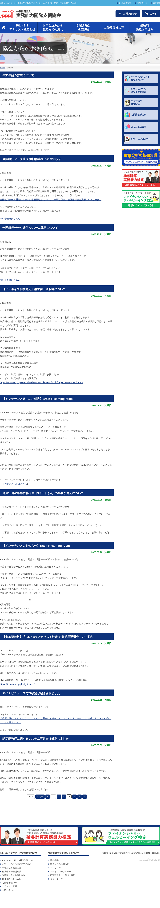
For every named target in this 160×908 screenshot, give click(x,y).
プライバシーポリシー (60, 871)
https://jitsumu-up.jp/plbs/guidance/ (17, 684)
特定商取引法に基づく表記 (62, 875)
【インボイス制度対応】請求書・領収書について (34, 289)
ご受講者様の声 (135, 115)
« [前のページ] (47, 796)
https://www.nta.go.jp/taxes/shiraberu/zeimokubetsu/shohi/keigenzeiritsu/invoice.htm (41, 382)
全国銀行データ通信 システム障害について (30, 227)
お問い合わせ (142, 3)
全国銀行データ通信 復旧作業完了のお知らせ (31, 159)
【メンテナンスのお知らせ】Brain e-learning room (36, 545)
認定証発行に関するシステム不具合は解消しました (35, 738)
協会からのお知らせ (59, 864)
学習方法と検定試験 (83, 27)
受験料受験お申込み (144, 27)
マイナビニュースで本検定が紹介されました (31, 693)
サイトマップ (56, 879)
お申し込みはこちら (137, 139)
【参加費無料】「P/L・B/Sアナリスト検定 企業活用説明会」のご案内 (47, 636)
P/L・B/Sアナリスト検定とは (22, 27)
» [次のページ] (84, 796)
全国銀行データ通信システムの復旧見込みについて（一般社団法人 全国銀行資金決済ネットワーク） (50, 199)
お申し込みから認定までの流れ (53, 27)
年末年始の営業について (18, 75)
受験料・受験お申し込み (13, 875)
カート (151, 13)
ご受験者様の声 (114, 27)
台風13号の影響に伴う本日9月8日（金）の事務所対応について (43, 493)
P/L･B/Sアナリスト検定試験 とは (17, 860)
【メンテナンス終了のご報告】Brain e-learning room (37, 398)
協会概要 (156, 3)
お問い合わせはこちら (15, 484)
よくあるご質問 (125, 3)
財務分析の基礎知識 (11, 871)
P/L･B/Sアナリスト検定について (137, 78)
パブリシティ (56, 868)
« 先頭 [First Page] (40, 796)
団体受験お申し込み (11, 879)
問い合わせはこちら (10, 218)
